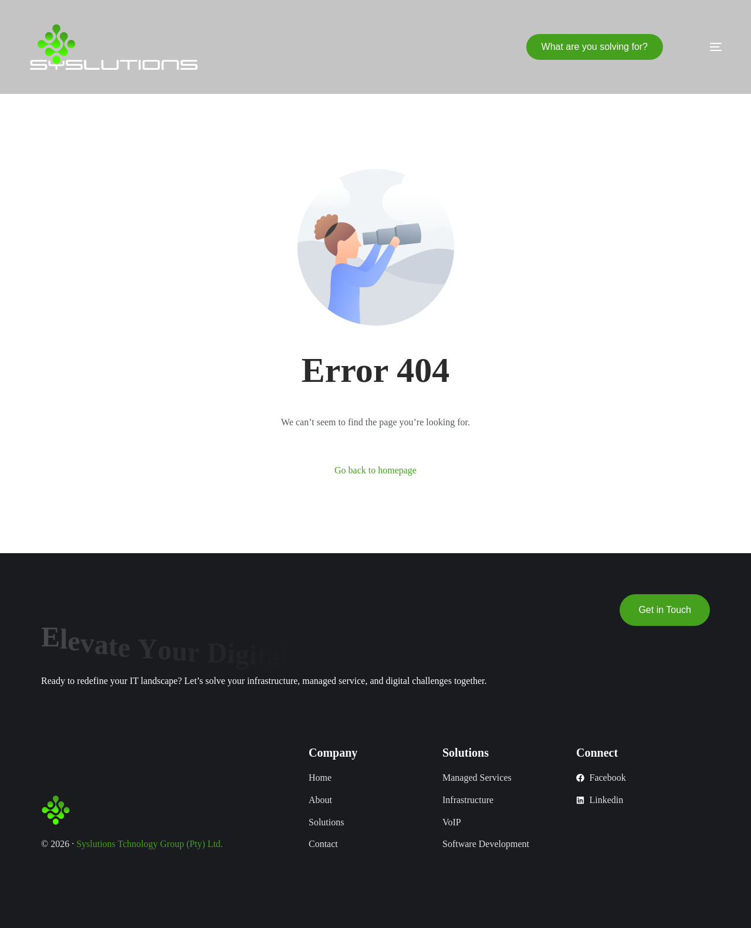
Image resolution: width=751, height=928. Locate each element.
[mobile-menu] (698, 46)
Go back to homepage (375, 470)
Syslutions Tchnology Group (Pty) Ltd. (149, 844)
